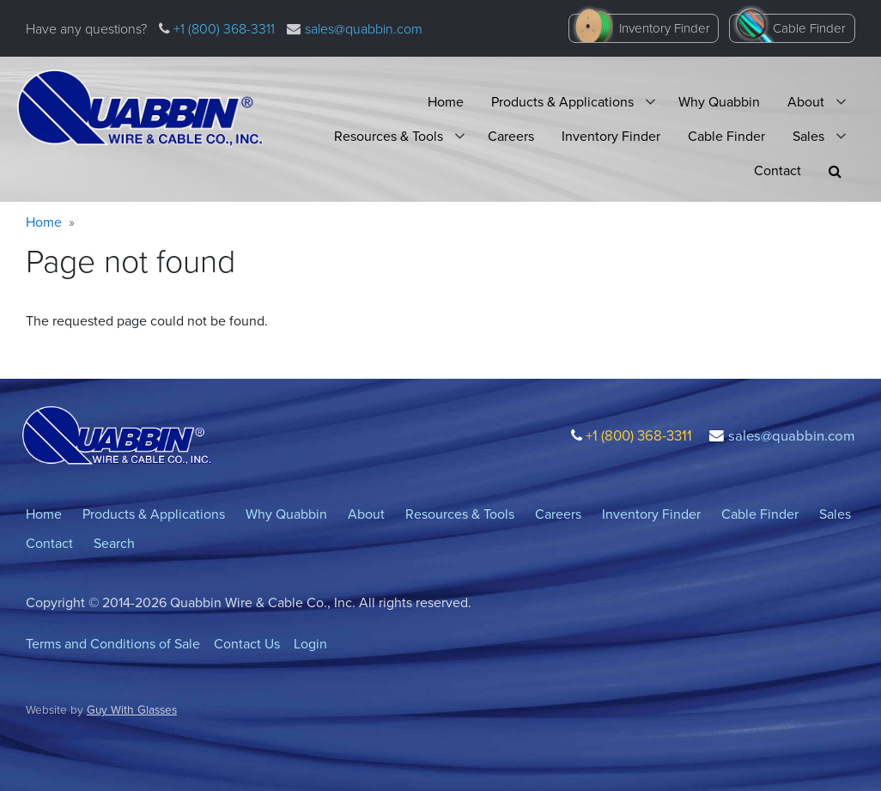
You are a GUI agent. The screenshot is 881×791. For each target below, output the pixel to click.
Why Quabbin (719, 102)
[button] (835, 171)
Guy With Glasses (132, 709)
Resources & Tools (388, 136)
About (805, 102)
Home (446, 102)
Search (114, 543)
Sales (808, 136)
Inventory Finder (664, 28)
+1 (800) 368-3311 (222, 29)
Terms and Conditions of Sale (113, 644)
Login (310, 644)
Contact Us (247, 644)
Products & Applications (562, 102)
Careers (511, 136)
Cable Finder (809, 28)
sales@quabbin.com (363, 29)
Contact (777, 170)
